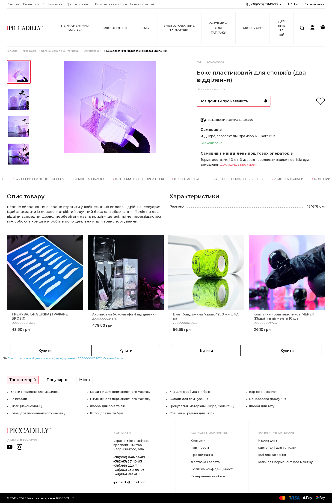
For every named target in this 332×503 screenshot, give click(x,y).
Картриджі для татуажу (218, 27)
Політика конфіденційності (212, 469)
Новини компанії (142, 4)
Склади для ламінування (188, 399)
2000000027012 (90, 358)
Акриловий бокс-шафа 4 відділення (124, 314)
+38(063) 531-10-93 (262, 4)
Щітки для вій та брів (107, 413)
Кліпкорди (18, 399)
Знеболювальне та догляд (179, 28)
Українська (315, 4)
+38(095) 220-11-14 (127, 465)
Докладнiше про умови (238, 164)
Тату (146, 28)
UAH (293, 4)
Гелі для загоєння (272, 455)
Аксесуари (253, 28)
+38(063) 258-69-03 (129, 469)
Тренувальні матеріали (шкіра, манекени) (201, 406)
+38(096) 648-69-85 (129, 457)
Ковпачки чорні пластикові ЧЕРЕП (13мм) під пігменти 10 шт (284, 316)
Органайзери (92, 51)
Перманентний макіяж (75, 28)
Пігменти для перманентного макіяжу (120, 399)
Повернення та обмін (111, 4)
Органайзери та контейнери (60, 51)
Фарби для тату (261, 406)
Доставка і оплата (79, 4)
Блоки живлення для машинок (34, 391)
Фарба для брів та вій (107, 406)
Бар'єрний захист (263, 391)
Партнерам (31, 4)
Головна (12, 51)
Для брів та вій (281, 28)
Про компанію (53, 4)
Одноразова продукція (267, 399)
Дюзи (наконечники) (26, 406)
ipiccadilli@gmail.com (129, 482)
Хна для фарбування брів (189, 391)
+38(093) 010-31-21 (127, 474)
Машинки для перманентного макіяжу (120, 391)
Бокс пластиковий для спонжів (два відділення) (136, 51)
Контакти (13, 4)
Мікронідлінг (115, 28)
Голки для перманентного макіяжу (37, 413)
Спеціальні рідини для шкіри (191, 413)
